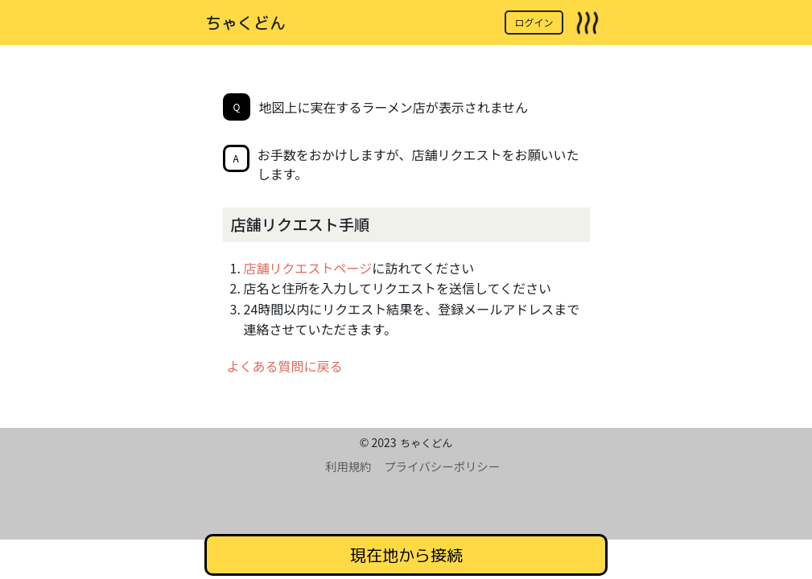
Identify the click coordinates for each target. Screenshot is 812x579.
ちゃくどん (245, 22)
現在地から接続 (406, 555)
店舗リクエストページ (308, 267)
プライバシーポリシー (442, 466)
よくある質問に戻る (285, 366)
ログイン (533, 22)
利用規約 (348, 466)
